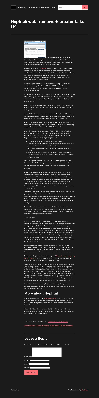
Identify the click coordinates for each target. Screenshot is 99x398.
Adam (26, 325)
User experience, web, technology (58, 322)
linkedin (52, 325)
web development (68, 325)
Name (26, 362)
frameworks (31, 325)
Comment (28, 358)
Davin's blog (22, 7)
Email (26, 366)
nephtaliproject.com (50, 298)
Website (27, 369)
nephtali (57, 325)
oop (61, 325)
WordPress (84, 392)
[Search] (85, 7)
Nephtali (43, 68)
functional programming (42, 325)
